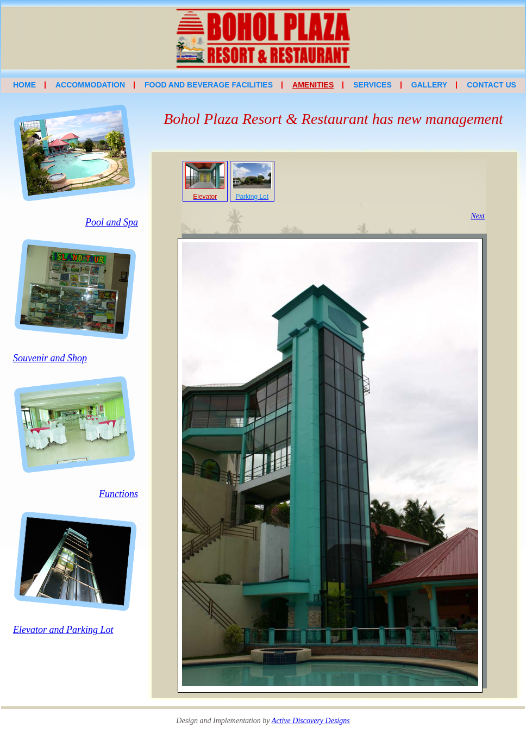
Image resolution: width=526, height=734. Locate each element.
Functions (118, 493)
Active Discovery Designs (311, 721)
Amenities (313, 84)
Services (372, 84)
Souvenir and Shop (50, 358)
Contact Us (491, 84)
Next (478, 216)
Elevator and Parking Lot (63, 629)
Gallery (429, 84)
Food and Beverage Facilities (209, 84)
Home (24, 84)
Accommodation (90, 84)
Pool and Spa (111, 222)
